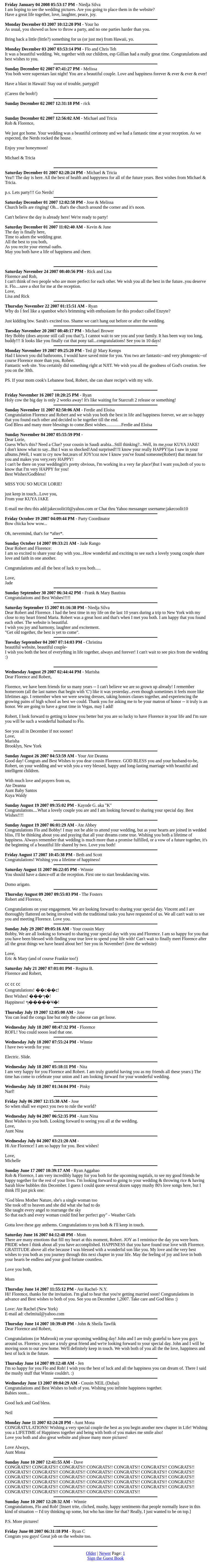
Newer (105, 1553)
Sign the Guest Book (105, 1558)
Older (91, 1553)
